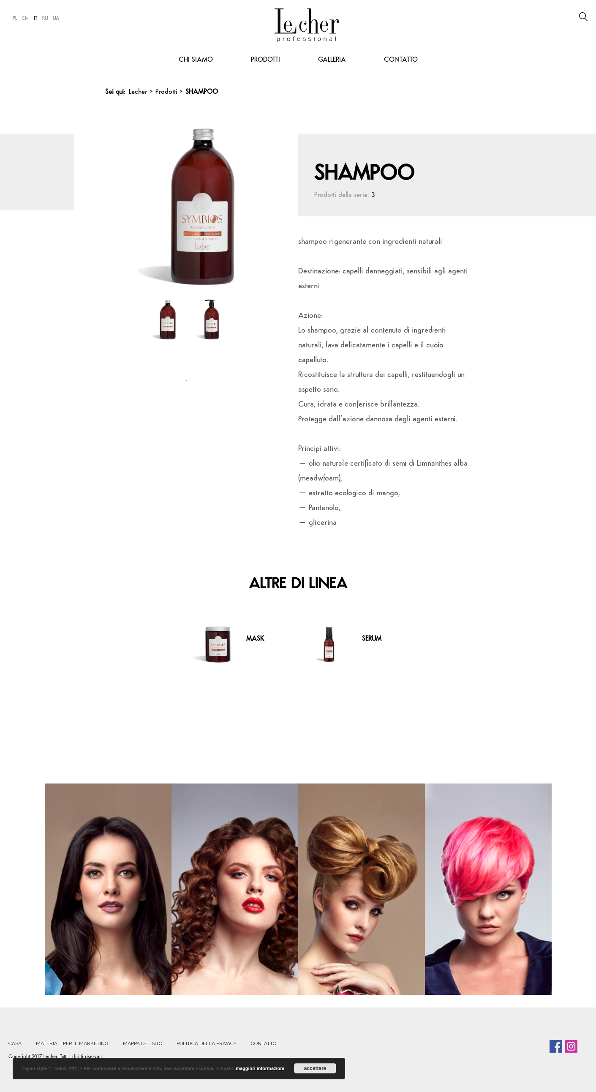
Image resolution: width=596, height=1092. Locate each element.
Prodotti (265, 60)
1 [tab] (186, 381)
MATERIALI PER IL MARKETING (72, 1043)
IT (35, 18)
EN (25, 18)
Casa (15, 1043)
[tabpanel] (164, 332)
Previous (121, 201)
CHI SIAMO (196, 60)
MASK (255, 639)
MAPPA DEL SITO (142, 1043)
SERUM (371, 639)
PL (15, 18)
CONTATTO (401, 60)
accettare (315, 1068)
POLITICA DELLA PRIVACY (207, 1043)
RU (45, 18)
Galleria (332, 60)
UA (56, 18)
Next (260, 201)
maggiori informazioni (260, 1068)
